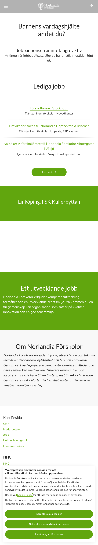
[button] (91, 6)
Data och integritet (15, 440)
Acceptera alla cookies (49, 514)
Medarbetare (11, 429)
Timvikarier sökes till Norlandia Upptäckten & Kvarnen (49, 126)
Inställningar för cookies (49, 534)
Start (6, 424)
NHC (6, 464)
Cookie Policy (24, 495)
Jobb (6, 435)
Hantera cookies (13, 446)
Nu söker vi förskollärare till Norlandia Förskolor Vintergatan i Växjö (49, 146)
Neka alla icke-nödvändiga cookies (49, 524)
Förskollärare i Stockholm (49, 108)
